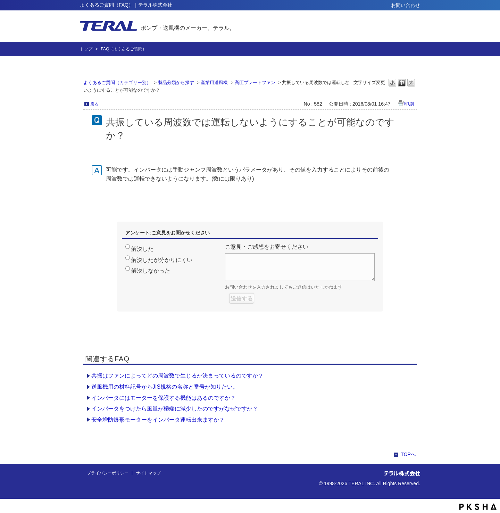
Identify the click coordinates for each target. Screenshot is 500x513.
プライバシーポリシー (107, 473)
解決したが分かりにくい (161, 260)
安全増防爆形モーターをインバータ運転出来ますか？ (158, 420)
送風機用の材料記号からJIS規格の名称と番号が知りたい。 (164, 387)
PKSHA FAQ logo (478, 506)
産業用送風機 (214, 82)
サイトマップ (148, 473)
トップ (86, 49)
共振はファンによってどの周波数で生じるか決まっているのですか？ (177, 376)
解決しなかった (150, 271)
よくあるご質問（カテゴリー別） (117, 82)
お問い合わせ (405, 5)
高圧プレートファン (255, 82)
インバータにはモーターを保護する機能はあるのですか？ (163, 398)
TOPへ (408, 454)
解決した (142, 249)
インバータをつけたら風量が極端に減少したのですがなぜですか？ (174, 409)
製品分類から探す (176, 82)
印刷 (409, 104)
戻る (94, 104)
